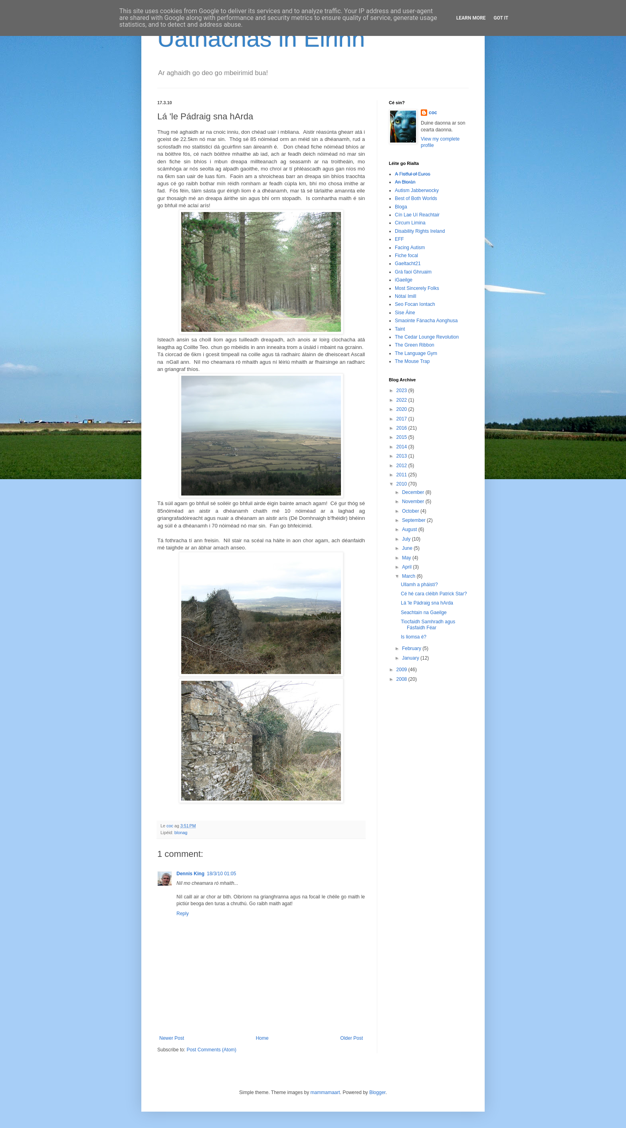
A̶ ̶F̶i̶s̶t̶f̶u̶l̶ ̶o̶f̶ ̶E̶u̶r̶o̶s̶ (412, 174)
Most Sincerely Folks (417, 288)
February (412, 648)
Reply (182, 913)
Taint (400, 329)
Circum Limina (410, 223)
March (409, 576)
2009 (402, 669)
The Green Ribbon (414, 345)
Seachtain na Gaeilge (424, 612)
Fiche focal (406, 255)
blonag (180, 832)
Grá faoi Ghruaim (413, 272)
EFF (399, 239)
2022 (402, 400)
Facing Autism (410, 247)
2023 (402, 390)
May (407, 558)
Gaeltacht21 (408, 263)
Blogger (377, 1092)
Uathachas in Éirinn (261, 38)
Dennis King (190, 873)
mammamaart (325, 1092)
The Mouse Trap (412, 361)
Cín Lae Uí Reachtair (417, 215)
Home (262, 1038)
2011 (402, 475)
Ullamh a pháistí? (419, 584)
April (407, 567)
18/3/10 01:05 (221, 873)
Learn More (471, 18)
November (414, 501)
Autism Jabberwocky (417, 190)
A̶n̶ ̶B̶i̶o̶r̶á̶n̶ (405, 182)
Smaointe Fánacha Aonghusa (426, 320)
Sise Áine (405, 312)
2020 (402, 409)
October (411, 511)
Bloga (401, 207)
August (410, 529)
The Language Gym (416, 353)
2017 (402, 419)
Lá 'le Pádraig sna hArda (427, 603)
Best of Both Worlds (416, 198)
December (414, 492)
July (407, 539)
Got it (500, 18)
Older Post (351, 1038)
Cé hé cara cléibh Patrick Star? (434, 594)
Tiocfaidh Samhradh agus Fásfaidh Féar (428, 624)
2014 (402, 447)
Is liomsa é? (413, 637)
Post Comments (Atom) (211, 1050)
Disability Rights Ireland (420, 231)
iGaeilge (403, 280)
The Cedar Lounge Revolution (427, 337)
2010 (402, 484)
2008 (402, 679)
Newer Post (171, 1038)
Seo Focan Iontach (415, 304)
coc (433, 112)
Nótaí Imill (405, 296)
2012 (402, 465)
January (411, 658)
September (414, 520)
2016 (402, 428)
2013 (402, 456)
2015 (402, 437)
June (408, 548)
